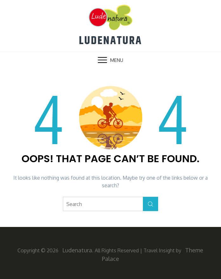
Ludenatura (110, 41)
